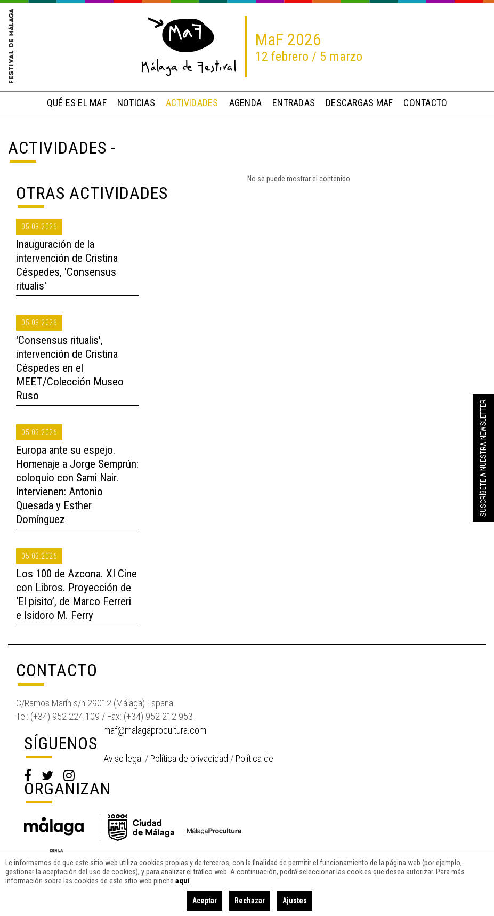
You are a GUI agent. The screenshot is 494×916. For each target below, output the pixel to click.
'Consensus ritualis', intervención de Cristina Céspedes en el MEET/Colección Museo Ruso (70, 368)
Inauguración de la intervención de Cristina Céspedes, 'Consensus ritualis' (67, 265)
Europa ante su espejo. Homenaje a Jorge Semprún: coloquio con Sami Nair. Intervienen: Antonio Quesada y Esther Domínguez (77, 485)
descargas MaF (359, 102)
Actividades (57, 148)
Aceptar (204, 900)
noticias (136, 102)
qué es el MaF (77, 102)
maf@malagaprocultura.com (154, 730)
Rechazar (249, 900)
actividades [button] (192, 102)
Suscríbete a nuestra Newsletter (483, 458)
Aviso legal (123, 758)
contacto (425, 102)
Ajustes (294, 900)
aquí (182, 881)
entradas (293, 102)
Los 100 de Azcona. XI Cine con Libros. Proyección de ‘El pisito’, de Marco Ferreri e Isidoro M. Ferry (76, 594)
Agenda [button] (245, 102)
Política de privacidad (189, 758)
